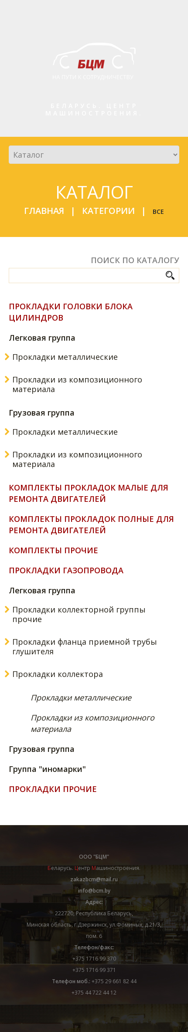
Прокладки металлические (65, 357)
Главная (44, 211)
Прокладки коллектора (57, 674)
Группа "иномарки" (47, 769)
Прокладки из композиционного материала (77, 384)
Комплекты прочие (53, 550)
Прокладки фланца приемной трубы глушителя (84, 646)
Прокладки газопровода (66, 570)
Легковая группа (42, 337)
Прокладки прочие (53, 789)
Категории (108, 211)
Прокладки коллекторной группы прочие (79, 614)
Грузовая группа (42, 412)
